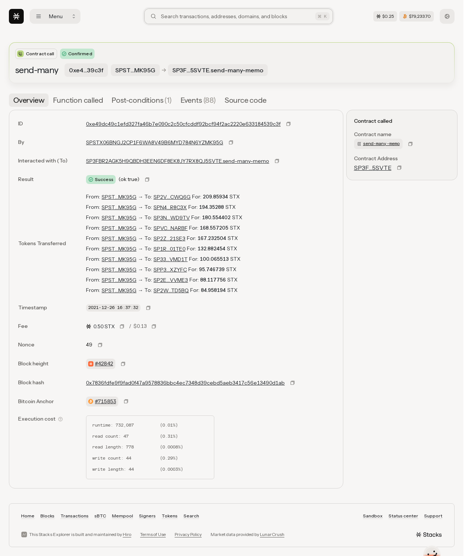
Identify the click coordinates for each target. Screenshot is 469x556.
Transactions (74, 516)
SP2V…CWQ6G (172, 197)
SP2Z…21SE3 (169, 238)
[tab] (29, 100)
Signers (147, 516)
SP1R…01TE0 (169, 249)
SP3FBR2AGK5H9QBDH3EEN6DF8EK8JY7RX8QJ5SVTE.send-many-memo (177, 161)
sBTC (100, 516)
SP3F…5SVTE (373, 167)
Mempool (122, 516)
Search (191, 516)
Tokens (170, 516)
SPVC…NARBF (170, 228)
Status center (403, 516)
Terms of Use (153, 534)
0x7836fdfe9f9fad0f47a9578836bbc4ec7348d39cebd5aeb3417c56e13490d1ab (185, 382)
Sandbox (373, 516)
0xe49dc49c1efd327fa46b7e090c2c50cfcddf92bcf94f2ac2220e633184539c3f (183, 124)
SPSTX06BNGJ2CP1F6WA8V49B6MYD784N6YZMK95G (154, 142)
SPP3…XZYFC (170, 269)
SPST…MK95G (119, 197)
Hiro (127, 534)
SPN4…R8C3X (170, 207)
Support (433, 516)
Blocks (47, 516)
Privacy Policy (188, 534)
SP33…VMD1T (170, 259)
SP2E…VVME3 (170, 280)
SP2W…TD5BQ (171, 290)
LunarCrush (272, 534)
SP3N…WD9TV (171, 217)
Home (27, 516)
